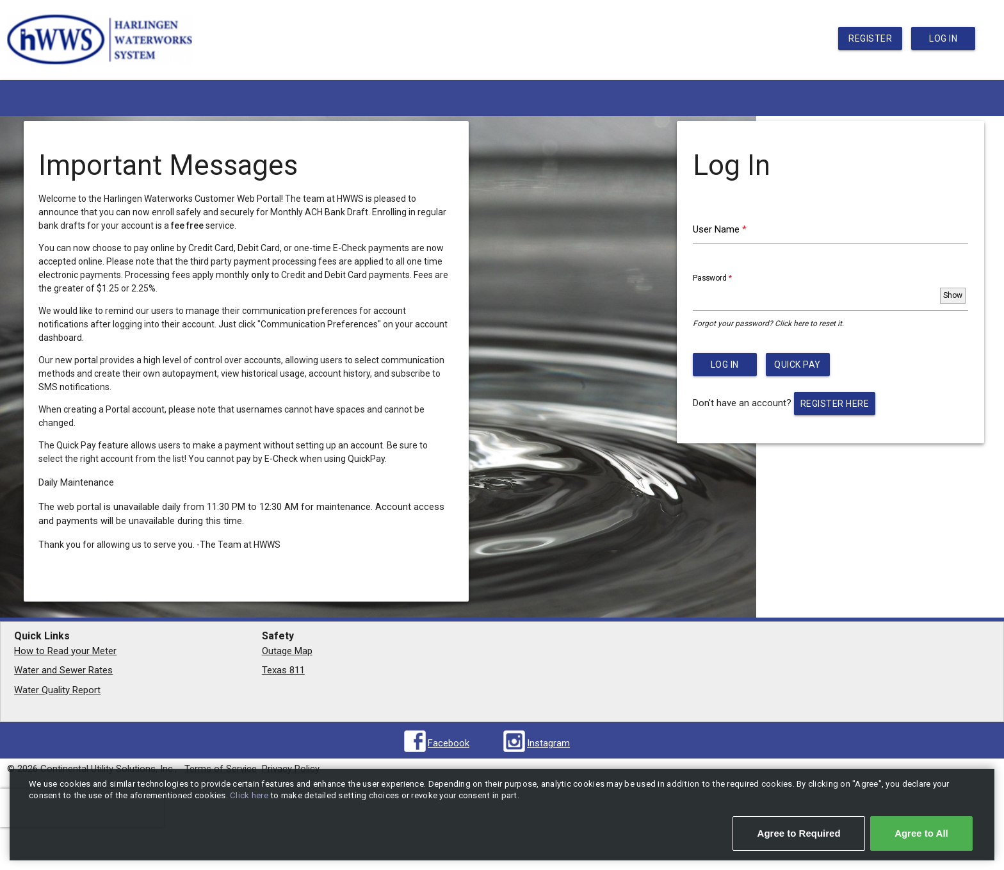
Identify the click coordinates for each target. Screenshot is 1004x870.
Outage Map (287, 651)
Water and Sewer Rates (63, 670)
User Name (737, 228)
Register (870, 38)
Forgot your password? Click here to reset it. (768, 323)
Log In (943, 38)
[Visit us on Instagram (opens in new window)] (535, 743)
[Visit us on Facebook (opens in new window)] (435, 743)
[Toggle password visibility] (953, 296)
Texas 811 (283, 670)
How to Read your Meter (65, 651)
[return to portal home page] (99, 70)
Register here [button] (835, 403)
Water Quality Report (57, 690)
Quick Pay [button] (797, 364)
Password (727, 277)
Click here (250, 795)
